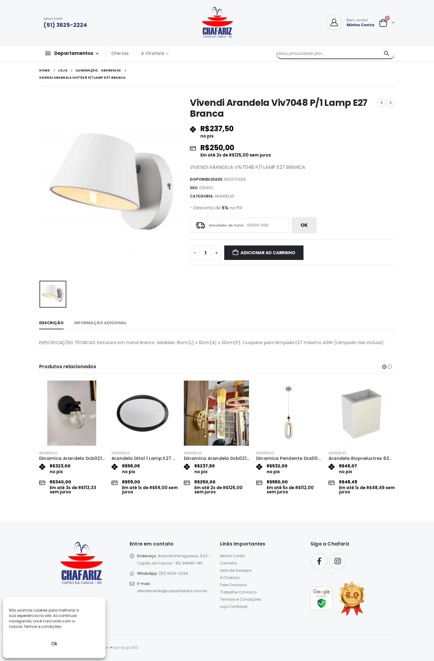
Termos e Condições (240, 599)
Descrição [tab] (51, 323)
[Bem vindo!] (350, 22)
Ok (54, 643)
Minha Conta (232, 555)
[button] (384, 366)
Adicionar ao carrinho (268, 253)
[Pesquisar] (386, 53)
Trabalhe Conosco (238, 592)
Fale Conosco (233, 584)
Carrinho (228, 563)
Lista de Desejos (236, 570)
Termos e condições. (43, 626)
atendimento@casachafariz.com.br (172, 590)
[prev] (381, 103)
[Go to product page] (72, 413)
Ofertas (120, 53)
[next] (390, 103)
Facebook (319, 561)
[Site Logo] (217, 22)
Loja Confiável (233, 606)
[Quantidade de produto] (205, 252)
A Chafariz (152, 53)
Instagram (337, 561)
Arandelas (224, 196)
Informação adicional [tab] (100, 323)
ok (304, 225)
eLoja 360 (129, 647)
